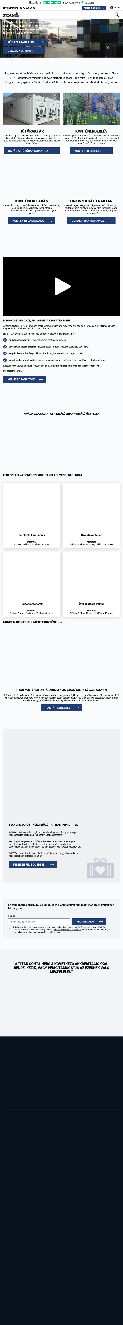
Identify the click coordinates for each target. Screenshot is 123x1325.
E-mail (39, 920)
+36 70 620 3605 (19, 8)
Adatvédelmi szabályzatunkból (67, 930)
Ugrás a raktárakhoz (88, 220)
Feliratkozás (85, 921)
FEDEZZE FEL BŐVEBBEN (29, 864)
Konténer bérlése (87, 150)
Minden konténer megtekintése (30, 622)
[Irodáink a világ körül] (115, 8)
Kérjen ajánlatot (92, 8)
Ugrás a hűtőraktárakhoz (28, 150)
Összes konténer (20, 50)
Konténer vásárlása (28, 220)
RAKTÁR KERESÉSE (58, 707)
